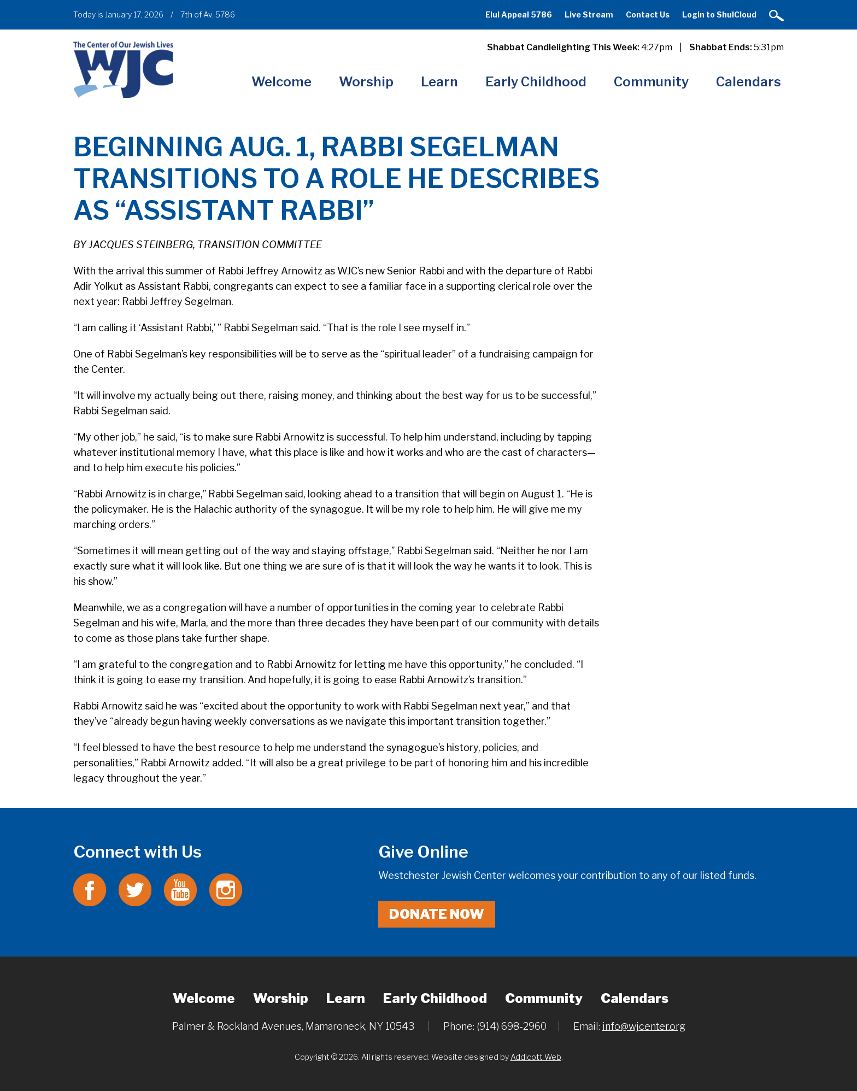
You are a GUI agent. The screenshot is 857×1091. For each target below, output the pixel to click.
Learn (439, 82)
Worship (366, 82)
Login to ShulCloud (719, 14)
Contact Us (648, 14)
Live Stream (589, 14)
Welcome (281, 82)
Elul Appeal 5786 (518, 14)
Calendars (748, 82)
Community (651, 82)
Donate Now (436, 914)
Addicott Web (535, 1056)
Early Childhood (535, 82)
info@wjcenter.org (643, 1026)
